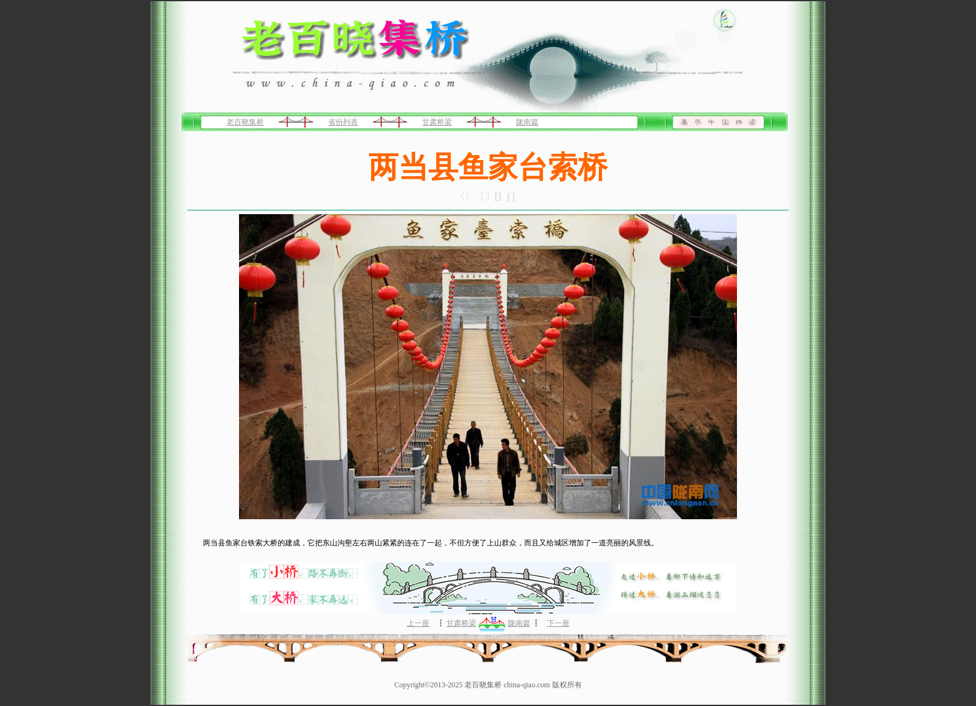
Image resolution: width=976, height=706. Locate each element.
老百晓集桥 (245, 122)
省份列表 (343, 122)
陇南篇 (527, 122)
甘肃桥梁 (437, 122)
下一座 (558, 623)
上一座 (418, 623)
